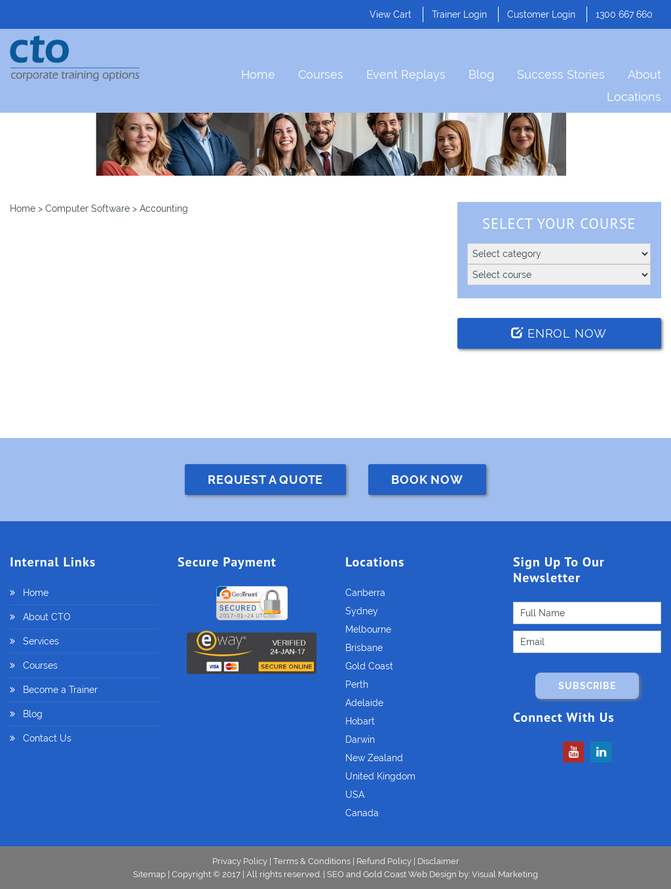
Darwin (360, 739)
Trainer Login (459, 14)
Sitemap (150, 874)
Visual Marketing (505, 874)
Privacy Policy (239, 861)
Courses (320, 74)
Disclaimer (438, 861)
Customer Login (541, 14)
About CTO (47, 617)
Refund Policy (384, 861)
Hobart (360, 721)
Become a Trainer (60, 689)
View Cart (391, 14)
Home (258, 74)
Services (41, 641)
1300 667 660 (624, 14)
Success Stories (561, 74)
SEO (335, 874)
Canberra (365, 592)
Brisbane (364, 647)
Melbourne (368, 629)
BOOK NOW (427, 479)
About (644, 74)
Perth (356, 684)
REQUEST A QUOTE (265, 479)
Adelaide (364, 703)
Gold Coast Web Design (410, 874)
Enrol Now (559, 333)
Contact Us (47, 738)
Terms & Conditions (312, 861)
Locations (634, 97)
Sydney (361, 611)
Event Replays (406, 74)
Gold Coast (369, 666)
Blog (481, 74)
